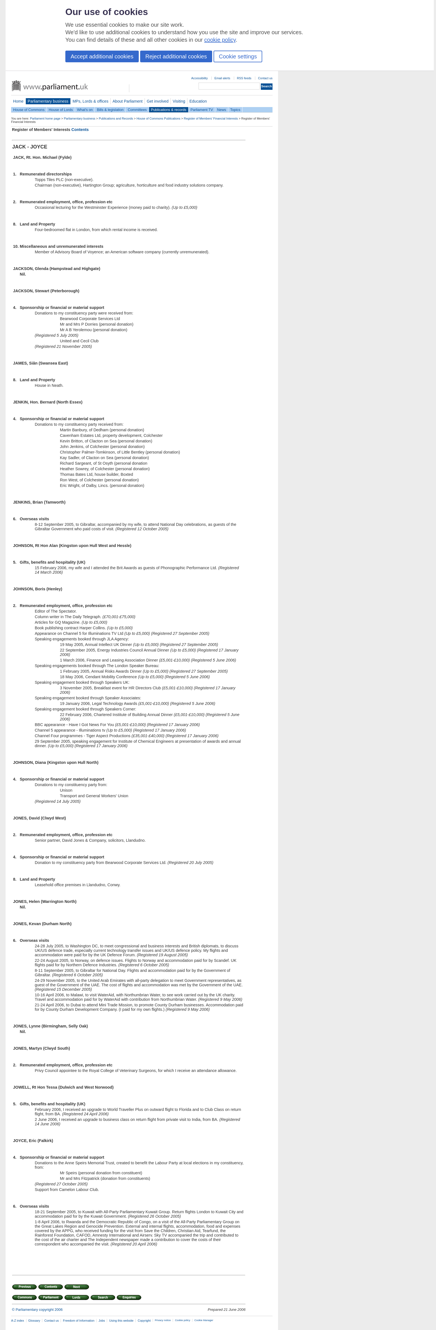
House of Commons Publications (158, 118)
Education (198, 101)
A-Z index (17, 1320)
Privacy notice (163, 1320)
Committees (137, 110)
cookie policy (220, 40)
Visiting (179, 101)
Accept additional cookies (102, 56)
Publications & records (168, 110)
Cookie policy (182, 1320)
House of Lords (61, 110)
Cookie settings (238, 56)
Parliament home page (45, 118)
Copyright (144, 1320)
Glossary (34, 1320)
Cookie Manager (203, 1320)
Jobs (101, 1320)
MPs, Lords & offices (90, 101)
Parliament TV (201, 110)
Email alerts (222, 78)
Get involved (158, 101)
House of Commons (28, 110)
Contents (80, 129)
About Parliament (128, 101)
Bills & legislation (110, 110)
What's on (85, 110)
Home (18, 101)
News (221, 110)
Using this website (121, 1320)
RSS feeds (244, 78)
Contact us (265, 78)
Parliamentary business (48, 101)
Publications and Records (116, 118)
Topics (235, 110)
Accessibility (199, 78)
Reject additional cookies (176, 56)
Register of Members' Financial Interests (211, 118)
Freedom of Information (78, 1320)
